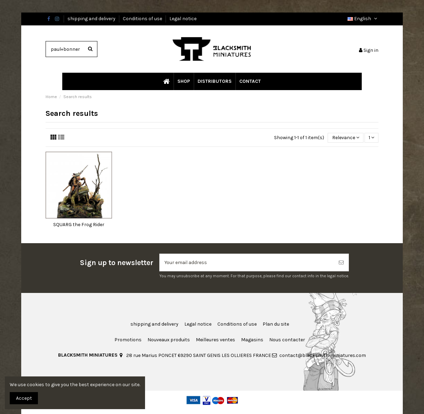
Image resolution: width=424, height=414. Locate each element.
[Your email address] (247, 262)
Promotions (128, 340)
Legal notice (183, 19)
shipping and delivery (92, 19)
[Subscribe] (341, 262)
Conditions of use (143, 19)
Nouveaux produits (168, 340)
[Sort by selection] (345, 138)
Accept (24, 398)
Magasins (252, 340)
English (362, 19)
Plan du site (276, 324)
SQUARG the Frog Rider (78, 225)
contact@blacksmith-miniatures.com (322, 355)
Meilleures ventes (215, 340)
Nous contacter (287, 340)
